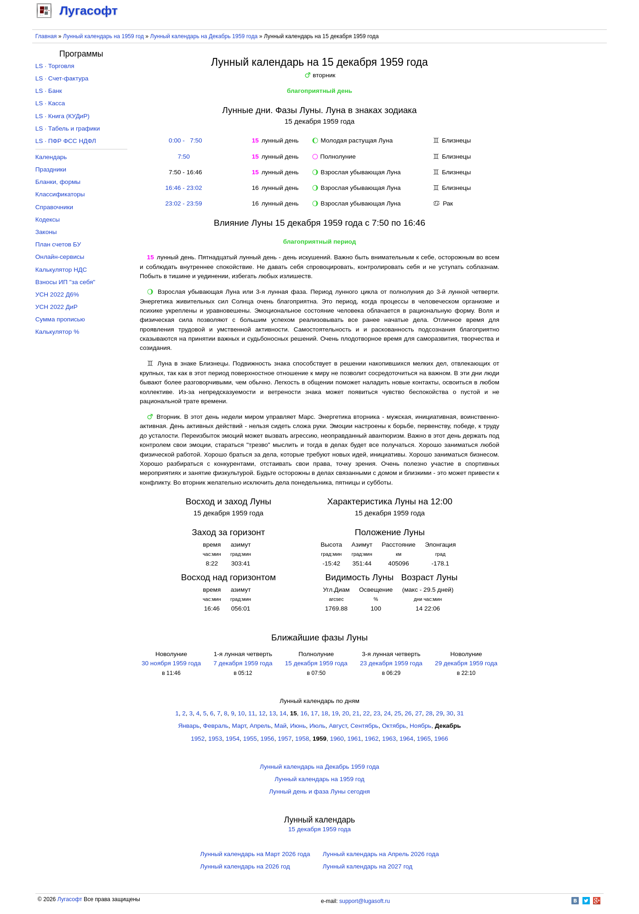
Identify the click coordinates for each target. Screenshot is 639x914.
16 (303, 713)
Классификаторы (60, 194)
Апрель (260, 725)
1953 (215, 738)
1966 (441, 738)
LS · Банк (48, 90)
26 (408, 713)
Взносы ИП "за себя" (65, 282)
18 (324, 713)
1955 (250, 738)
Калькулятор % (57, 331)
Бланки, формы (57, 181)
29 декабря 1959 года (466, 663)
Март (239, 725)
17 (314, 713)
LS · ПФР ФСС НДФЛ (65, 140)
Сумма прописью (60, 319)
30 (449, 713)
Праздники (50, 169)
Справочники (54, 207)
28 (429, 713)
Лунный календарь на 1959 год (103, 36)
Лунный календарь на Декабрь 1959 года (204, 36)
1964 (406, 738)
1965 (424, 738)
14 (283, 713)
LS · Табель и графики (67, 128)
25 (397, 713)
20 (345, 713)
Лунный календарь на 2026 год (245, 866)
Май (280, 725)
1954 (233, 738)
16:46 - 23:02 (183, 187)
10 (241, 713)
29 (439, 713)
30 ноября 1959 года (171, 663)
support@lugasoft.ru (364, 901)
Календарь (51, 157)
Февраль (215, 725)
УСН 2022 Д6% (57, 294)
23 (376, 713)
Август (338, 725)
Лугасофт (69, 899)
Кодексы (47, 219)
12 (262, 713)
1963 (389, 738)
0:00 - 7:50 (183, 140)
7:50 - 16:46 (183, 172)
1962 (371, 738)
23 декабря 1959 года (391, 663)
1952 (198, 738)
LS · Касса (50, 103)
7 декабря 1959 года (242, 663)
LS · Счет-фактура (62, 78)
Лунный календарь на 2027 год (367, 866)
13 (272, 713)
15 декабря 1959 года (316, 663)
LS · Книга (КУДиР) (62, 116)
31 (460, 713)
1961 (354, 738)
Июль (317, 725)
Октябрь (394, 725)
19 (334, 713)
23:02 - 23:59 (183, 203)
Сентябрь (364, 725)
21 (356, 713)
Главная (46, 36)
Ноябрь (420, 725)
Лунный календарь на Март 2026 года (255, 854)
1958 (302, 738)
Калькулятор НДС (61, 269)
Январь (189, 725)
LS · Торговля (54, 66)
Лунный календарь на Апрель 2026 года (381, 854)
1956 (267, 738)
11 (251, 713)
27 (418, 713)
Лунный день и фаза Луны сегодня (319, 791)
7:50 (183, 156)
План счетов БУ (58, 244)
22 (366, 713)
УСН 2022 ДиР (56, 306)
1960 (337, 738)
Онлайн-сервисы (60, 256)
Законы (46, 231)
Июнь (298, 725)
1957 (284, 738)
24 (387, 713)
